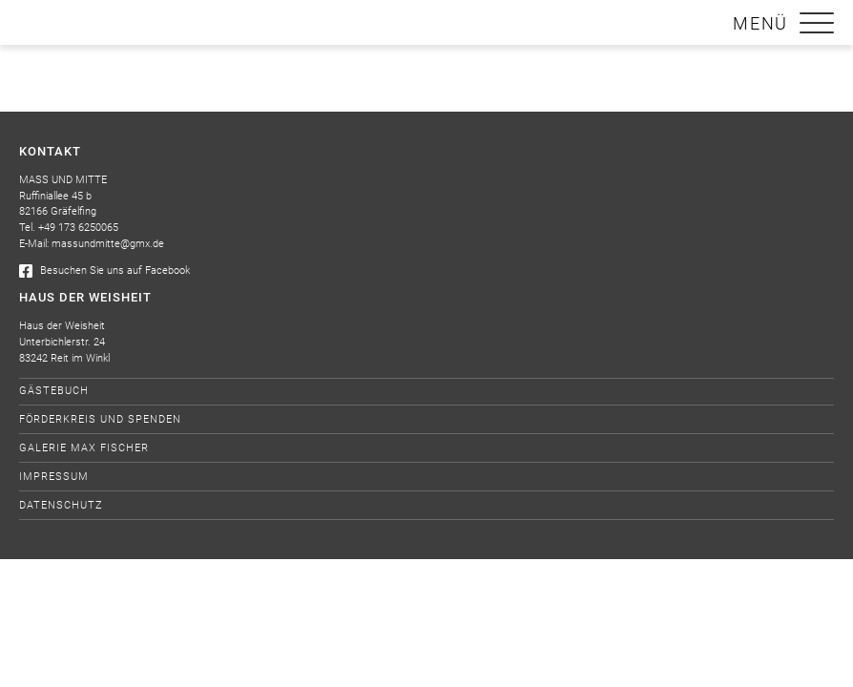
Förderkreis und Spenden (100, 419)
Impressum (54, 476)
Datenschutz (61, 505)
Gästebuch (54, 391)
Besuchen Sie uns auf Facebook (104, 270)
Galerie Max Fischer (84, 448)
